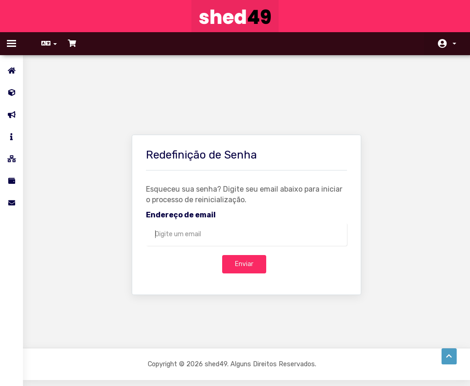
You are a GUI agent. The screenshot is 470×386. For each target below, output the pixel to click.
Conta (454, 44)
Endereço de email (181, 167)
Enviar (244, 217)
